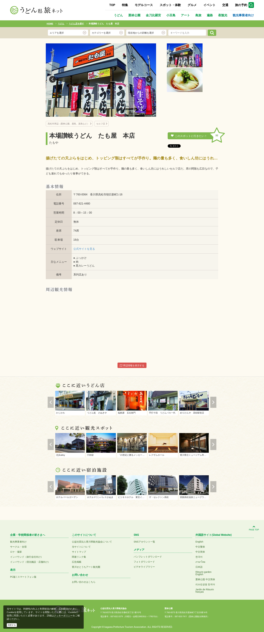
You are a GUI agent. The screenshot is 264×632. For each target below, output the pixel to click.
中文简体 (200, 551)
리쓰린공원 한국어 (205, 584)
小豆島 (170, 15)
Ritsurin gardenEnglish (203, 573)
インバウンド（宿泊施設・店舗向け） (30, 562)
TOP (112, 5)
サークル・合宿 (18, 546)
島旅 (198, 15)
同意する (12, 625)
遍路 (210, 15)
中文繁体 (200, 546)
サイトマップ (79, 551)
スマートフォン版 (27, 576)
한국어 (199, 556)
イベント (209, 5)
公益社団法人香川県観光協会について (92, 541)
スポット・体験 (170, 5)
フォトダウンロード (144, 561)
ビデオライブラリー (144, 566)
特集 (125, 5)
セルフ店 (100, 123)
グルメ (192, 5)
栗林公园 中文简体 (205, 579)
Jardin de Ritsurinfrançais (204, 590)
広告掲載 (76, 562)
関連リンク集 (79, 556)
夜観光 (222, 15)
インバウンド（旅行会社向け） (26, 556)
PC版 (13, 576)
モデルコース (144, 5)
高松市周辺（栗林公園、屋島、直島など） (68, 123)
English (199, 541)
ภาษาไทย (200, 562)
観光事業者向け (243, 15)
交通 (225, 5)
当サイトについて (81, 546)
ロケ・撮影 (16, 551)
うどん (118, 15)
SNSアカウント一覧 (144, 541)
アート (185, 15)
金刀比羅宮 (153, 15)
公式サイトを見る (84, 248)
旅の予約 (241, 5)
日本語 (199, 567)
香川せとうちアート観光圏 (86, 567)
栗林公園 (134, 15)
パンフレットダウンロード (148, 556)
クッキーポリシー (63, 615)
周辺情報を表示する (132, 365)
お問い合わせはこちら (83, 582)
